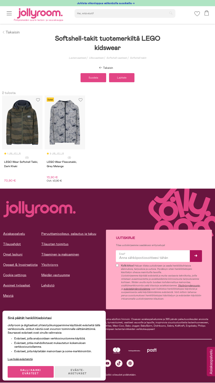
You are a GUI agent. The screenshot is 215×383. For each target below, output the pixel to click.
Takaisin (11, 32)
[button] (9, 15)
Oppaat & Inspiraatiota (20, 265)
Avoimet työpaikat (16, 286)
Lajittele (123, 78)
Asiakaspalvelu (14, 234)
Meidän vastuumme (55, 276)
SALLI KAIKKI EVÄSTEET (32, 369)
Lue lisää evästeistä (21, 356)
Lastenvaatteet (77, 57)
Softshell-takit (138, 57)
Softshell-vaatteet (116, 57)
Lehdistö (48, 286)
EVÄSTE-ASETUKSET (79, 369)
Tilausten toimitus (55, 245)
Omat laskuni (13, 255)
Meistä (8, 296)
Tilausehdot (12, 245)
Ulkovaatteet (96, 57)
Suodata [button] (92, 78)
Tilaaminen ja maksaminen (60, 255)
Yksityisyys (49, 265)
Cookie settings (14, 276)
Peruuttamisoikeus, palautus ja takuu (68, 234)
